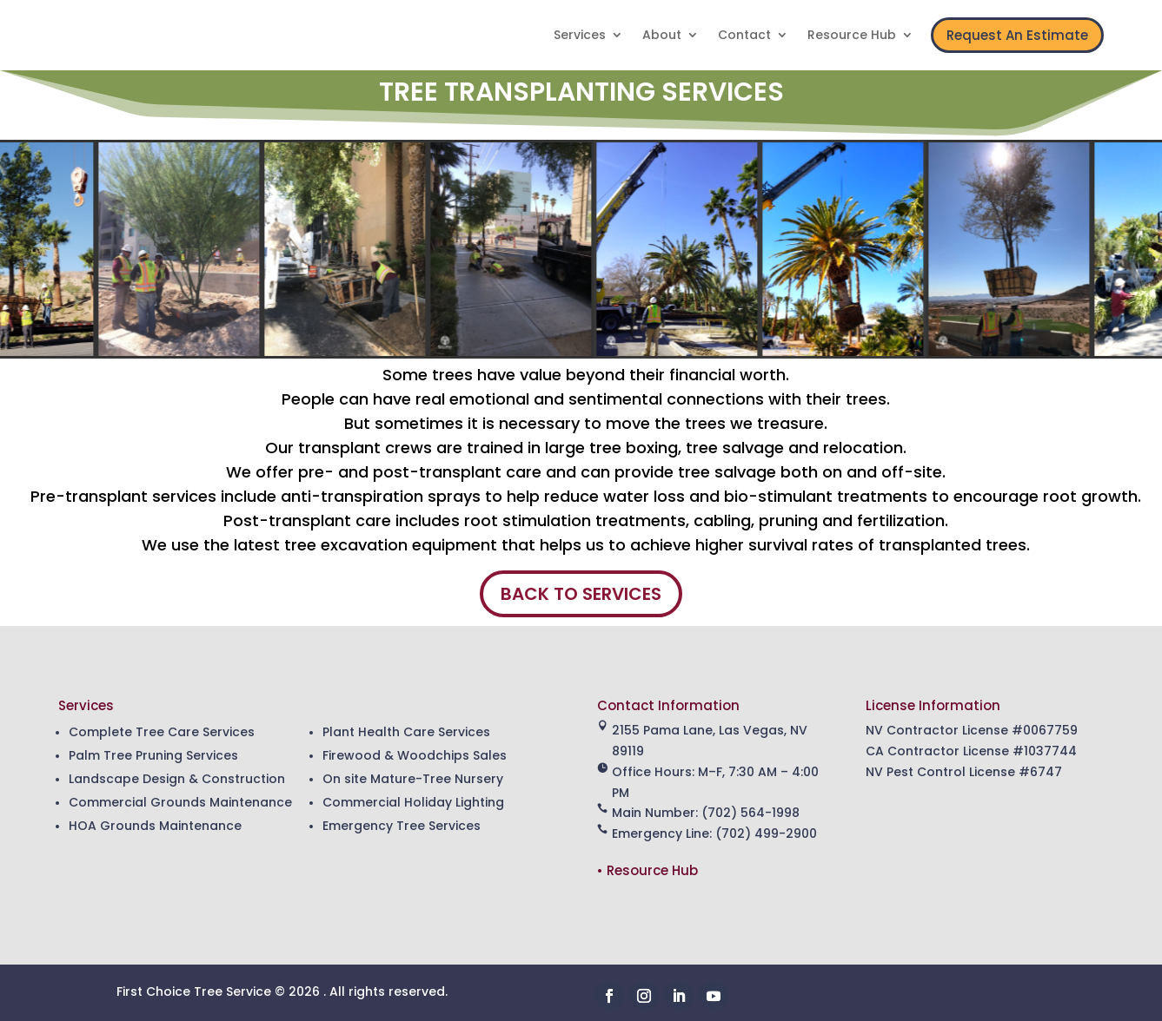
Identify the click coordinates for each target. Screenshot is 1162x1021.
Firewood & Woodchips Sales (414, 755)
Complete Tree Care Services (162, 732)
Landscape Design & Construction (177, 778)
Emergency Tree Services (401, 825)
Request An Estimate (1017, 35)
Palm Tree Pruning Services (153, 755)
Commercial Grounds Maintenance (180, 802)
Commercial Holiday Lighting (413, 802)
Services (580, 36)
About (661, 36)
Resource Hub (851, 36)
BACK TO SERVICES (581, 594)
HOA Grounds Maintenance (155, 825)
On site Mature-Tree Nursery (412, 778)
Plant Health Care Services (406, 732)
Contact (744, 36)
